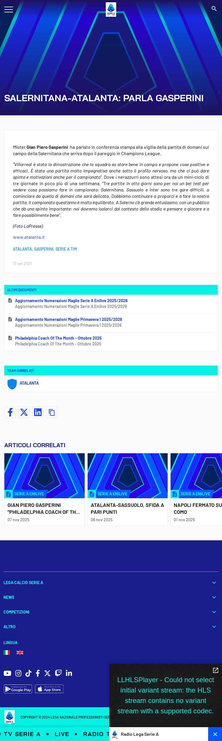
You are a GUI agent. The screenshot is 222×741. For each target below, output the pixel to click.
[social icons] (7, 674)
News (111, 597)
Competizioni (111, 612)
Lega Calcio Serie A (111, 582)
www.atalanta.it (29, 237)
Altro (111, 626)
